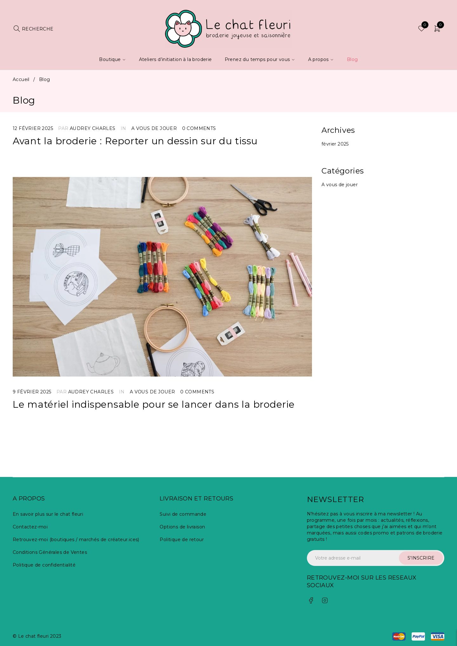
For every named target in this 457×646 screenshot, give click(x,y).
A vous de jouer (154, 128)
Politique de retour (182, 539)
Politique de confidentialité (44, 565)
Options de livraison (182, 527)
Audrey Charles (93, 128)
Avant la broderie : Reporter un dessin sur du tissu (135, 141)
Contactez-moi (30, 527)
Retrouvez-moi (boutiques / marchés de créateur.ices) (76, 539)
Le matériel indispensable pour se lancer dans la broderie (154, 404)
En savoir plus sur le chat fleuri (48, 514)
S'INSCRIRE (420, 558)
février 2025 (335, 144)
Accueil (21, 79)
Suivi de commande (183, 514)
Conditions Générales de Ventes (50, 552)
